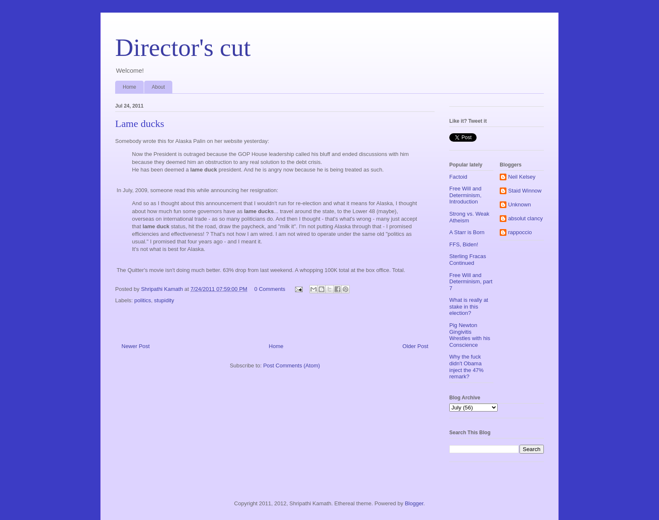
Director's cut (182, 47)
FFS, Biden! (463, 244)
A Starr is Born (467, 232)
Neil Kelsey (521, 177)
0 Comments (269, 289)
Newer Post (135, 346)
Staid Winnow (524, 190)
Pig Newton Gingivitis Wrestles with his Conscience (469, 335)
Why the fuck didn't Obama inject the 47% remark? (466, 367)
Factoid (458, 177)
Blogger (414, 503)
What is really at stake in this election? (468, 306)
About (158, 87)
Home (129, 87)
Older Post (415, 346)
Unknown (519, 204)
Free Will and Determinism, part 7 (471, 281)
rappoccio (520, 232)
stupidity (164, 300)
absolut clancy (525, 218)
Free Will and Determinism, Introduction (465, 195)
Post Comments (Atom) (291, 365)
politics (142, 300)
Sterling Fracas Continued (467, 259)
